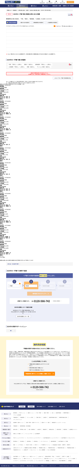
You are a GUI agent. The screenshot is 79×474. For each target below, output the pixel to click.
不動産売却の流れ (51, 447)
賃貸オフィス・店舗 (45, 422)
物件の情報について (41, 406)
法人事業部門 (37, 433)
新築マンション (31, 412)
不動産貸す (15, 425)
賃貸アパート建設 (65, 456)
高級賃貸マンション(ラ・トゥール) (58, 422)
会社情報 (22, 406)
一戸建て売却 (38, 417)
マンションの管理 (71, 458)
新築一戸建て (46, 412)
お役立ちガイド (6, 449)
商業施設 (47, 460)
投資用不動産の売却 (53, 417)
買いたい (11, 6)
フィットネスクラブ (39, 460)
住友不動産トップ (16, 456)
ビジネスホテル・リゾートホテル (26, 460)
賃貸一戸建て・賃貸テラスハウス (32, 422)
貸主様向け (36, 441)
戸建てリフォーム (27, 458)
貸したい (45, 6)
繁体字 (64, 444)
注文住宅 (58, 456)
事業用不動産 (66, 412)
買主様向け (15, 441)
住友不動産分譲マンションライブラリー (51, 437)
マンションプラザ (28, 433)
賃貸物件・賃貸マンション (18, 422)
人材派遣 (69, 460)
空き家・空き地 (29, 444)
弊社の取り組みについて (32, 465)
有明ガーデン (54, 460)
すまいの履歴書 (42, 449)
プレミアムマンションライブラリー (34, 437)
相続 (14, 444)
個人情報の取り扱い (5, 465)
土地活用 (39, 429)
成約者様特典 (53, 441)
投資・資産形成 (32, 429)
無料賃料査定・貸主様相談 (25, 425)
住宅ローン (37, 444)
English (59, 444)
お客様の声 (26, 449)
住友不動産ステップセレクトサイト (68, 437)
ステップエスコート (44, 441)
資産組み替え (51, 429)
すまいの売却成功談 (51, 449)
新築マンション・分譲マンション (29, 456)
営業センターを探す (68, 6)
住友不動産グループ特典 (63, 441)
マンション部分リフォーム (60, 458)
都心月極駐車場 (62, 460)
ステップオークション (17, 419)
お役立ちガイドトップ (17, 447)
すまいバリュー (33, 449)
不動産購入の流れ (42, 447)
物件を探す (15, 429)
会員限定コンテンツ (73, 429)
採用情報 (31, 406)
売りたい (22, 6)
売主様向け (22, 441)
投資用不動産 (58, 412)
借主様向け (29, 441)
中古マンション (22, 412)
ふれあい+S (40, 456)
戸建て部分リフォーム (48, 458)
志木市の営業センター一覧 (23, 316)
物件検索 (15, 412)
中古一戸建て (38, 412)
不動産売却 (15, 417)
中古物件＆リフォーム (45, 444)
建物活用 (45, 429)
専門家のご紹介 (23, 429)
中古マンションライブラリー (19, 437)
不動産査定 (22, 417)
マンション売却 (30, 417)
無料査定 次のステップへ (39, 294)
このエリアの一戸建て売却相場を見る (62, 78)
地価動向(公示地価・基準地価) (30, 447)
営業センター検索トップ (18, 433)
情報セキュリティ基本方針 (18, 465)
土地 (52, 412)
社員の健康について (52, 406)
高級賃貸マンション (17, 458)
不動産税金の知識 (70, 447)
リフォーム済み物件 (17, 414)
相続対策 (65, 429)
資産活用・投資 (56, 6)
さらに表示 (2, 257)
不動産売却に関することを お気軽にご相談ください (38, 374)
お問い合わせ (62, 406)
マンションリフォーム (37, 458)
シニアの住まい (21, 444)
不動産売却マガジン (17, 449)
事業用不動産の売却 (63, 417)
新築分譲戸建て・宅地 (49, 456)
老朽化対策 (59, 429)
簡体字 (68, 444)
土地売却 (45, 417)
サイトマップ (53, 465)
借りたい (34, 6)
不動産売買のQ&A (60, 447)
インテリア (15, 460)
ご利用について (43, 465)
